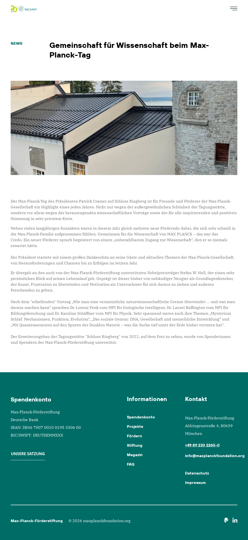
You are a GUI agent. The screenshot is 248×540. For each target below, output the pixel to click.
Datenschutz (197, 473)
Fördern (134, 435)
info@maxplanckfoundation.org (215, 455)
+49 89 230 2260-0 (202, 445)
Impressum (195, 482)
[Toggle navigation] (232, 8)
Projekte (135, 426)
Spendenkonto (141, 417)
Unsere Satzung (28, 453)
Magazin (135, 454)
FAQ (130, 464)
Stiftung (134, 445)
